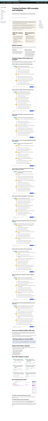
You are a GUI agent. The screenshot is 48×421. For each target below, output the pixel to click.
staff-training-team (19, 327)
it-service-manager (14, 361)
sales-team (30, 363)
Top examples (40, 22)
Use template (31, 137)
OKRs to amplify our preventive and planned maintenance (22, 64)
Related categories (41, 24)
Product (2, 17)
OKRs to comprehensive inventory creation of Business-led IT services (18, 360)
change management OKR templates (17, 51)
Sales (1, 14)
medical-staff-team (17, 165)
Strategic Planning (3, 11)
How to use (40, 23)
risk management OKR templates (29, 56)
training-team (33, 363)
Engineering (2, 18)
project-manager (20, 326)
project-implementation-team (15, 327)
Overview (40, 21)
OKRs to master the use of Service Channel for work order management (18, 373)
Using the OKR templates (9, 2)
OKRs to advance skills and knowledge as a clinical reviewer (23, 196)
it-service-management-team (15, 362)
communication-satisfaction (15, 271)
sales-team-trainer (34, 362)
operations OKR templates (16, 354)
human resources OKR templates (29, 55)
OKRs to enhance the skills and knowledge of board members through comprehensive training (23, 169)
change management (41, 26)
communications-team (23, 271)
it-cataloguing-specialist (19, 361)
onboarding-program (30, 362)
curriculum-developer (27, 363)
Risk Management (3, 22)
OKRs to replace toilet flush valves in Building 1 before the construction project (30, 373)
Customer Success (3, 21)
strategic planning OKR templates (17, 353)
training (17, 326)
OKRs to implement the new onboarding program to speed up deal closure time (30, 360)
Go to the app (45, 2)
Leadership (2, 10)
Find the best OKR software (16, 2)
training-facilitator (14, 165)
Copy (34, 137)
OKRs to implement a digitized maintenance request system (23, 89)
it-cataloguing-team (19, 362)
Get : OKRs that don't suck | (24, 0)
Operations (2, 13)
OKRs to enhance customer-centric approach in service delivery (30, 366)
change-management (14, 326)
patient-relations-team (21, 165)
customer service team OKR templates (18, 52)
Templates (4, 2)
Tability (41, 2)
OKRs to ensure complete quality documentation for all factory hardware (18, 366)
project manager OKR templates (17, 53)
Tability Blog (37, 2)
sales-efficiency (26, 362)
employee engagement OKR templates (30, 54)
